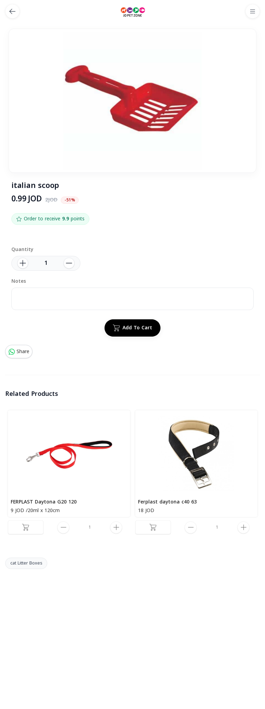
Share (18, 351)
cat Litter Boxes (26, 563)
